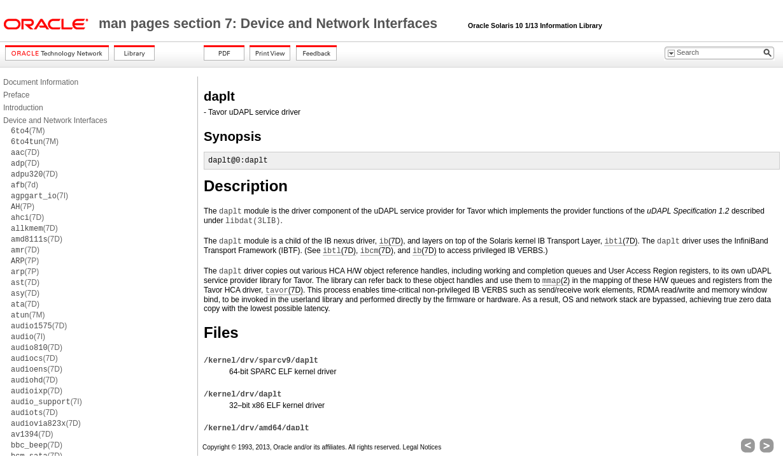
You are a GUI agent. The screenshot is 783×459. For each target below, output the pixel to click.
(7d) (24, 184)
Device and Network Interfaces (55, 120)
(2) (556, 281)
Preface (16, 95)
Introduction (23, 107)
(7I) (39, 195)
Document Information (40, 82)
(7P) (22, 206)
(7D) (25, 152)
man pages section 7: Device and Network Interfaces (270, 23)
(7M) (28, 130)
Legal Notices (422, 447)
